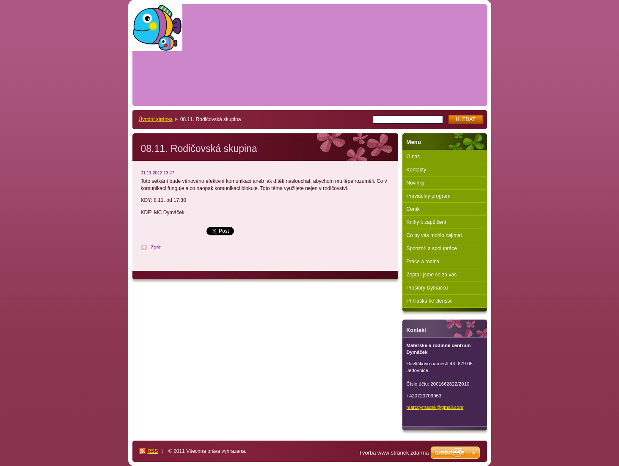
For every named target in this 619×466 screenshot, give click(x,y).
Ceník (413, 209)
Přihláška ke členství (430, 301)
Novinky (416, 183)
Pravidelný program (429, 196)
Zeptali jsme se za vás (432, 275)
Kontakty (416, 170)
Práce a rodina (423, 262)
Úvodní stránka (156, 119)
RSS (153, 451)
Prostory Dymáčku (427, 288)
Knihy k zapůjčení (426, 222)
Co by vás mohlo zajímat (434, 235)
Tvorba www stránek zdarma (394, 452)
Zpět (156, 248)
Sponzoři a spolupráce (432, 248)
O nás (413, 157)
